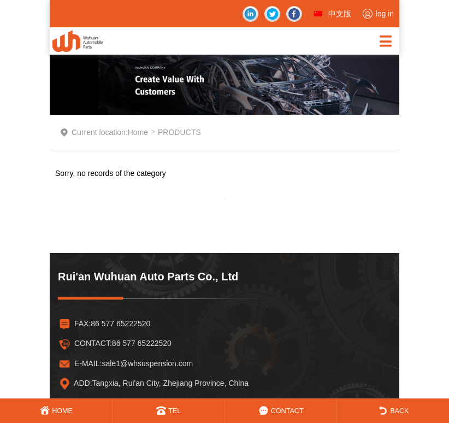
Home (138, 132)
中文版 (339, 13)
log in (385, 13)
